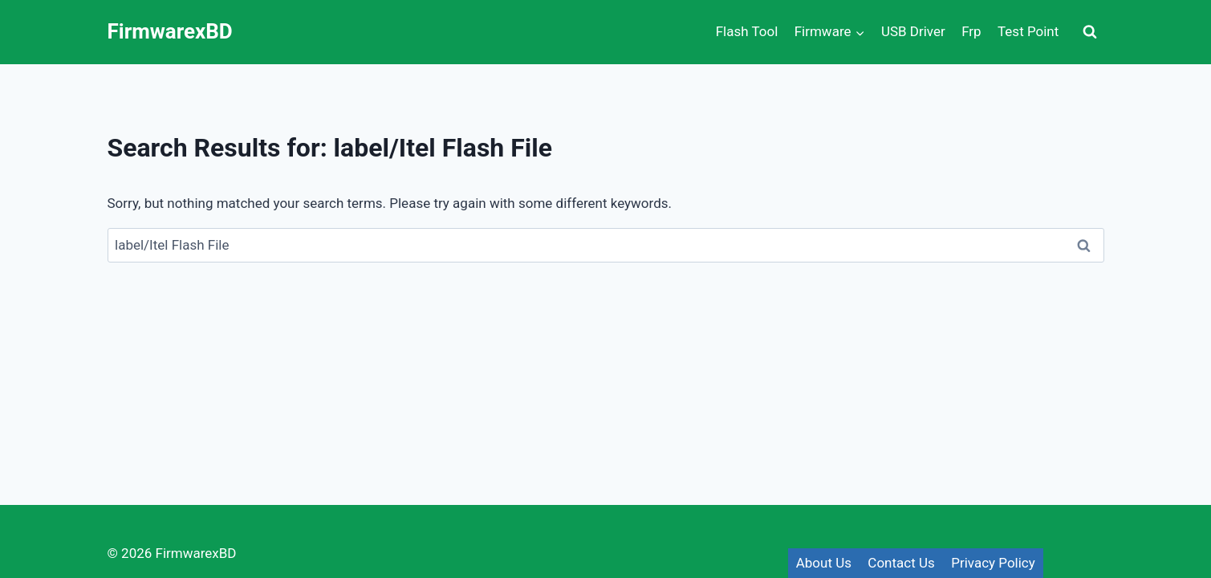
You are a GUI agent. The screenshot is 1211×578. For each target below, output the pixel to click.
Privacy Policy (993, 563)
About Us (823, 563)
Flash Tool (747, 31)
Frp (971, 31)
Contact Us (901, 563)
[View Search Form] (1089, 32)
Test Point (1028, 31)
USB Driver (913, 31)
